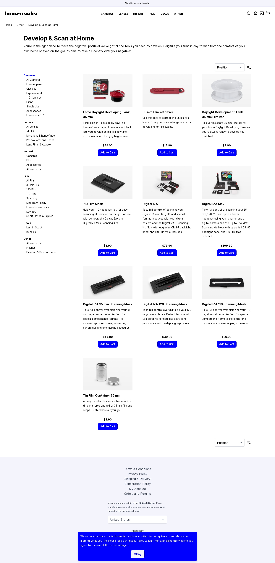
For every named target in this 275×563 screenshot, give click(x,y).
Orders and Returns (137, 493)
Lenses (123, 13)
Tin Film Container (101, 395)
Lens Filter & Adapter (39, 144)
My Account (137, 489)
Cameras (107, 13)
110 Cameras (34, 97)
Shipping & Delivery (137, 479)
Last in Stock (34, 227)
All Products (33, 169)
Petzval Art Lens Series (40, 140)
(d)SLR (30, 131)
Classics (31, 88)
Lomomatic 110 (35, 115)
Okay (137, 554)
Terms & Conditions (137, 469)
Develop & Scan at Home (41, 252)
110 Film (31, 193)
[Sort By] (230, 67)
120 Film (31, 189)
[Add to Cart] (108, 152)
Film (153, 13)
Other (178, 13)
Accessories (33, 110)
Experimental (34, 93)
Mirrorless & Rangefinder (41, 135)
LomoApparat (34, 84)
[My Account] (255, 13)
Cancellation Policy (137, 484)
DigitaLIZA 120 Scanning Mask (165, 304)
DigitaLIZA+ (151, 204)
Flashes (30, 247)
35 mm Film (33, 185)
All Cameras (33, 79)
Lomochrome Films (37, 207)
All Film (30, 180)
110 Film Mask (93, 204)
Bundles (31, 231)
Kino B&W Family (36, 202)
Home (8, 24)
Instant (139, 13)
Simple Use (32, 106)
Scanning (32, 198)
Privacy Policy (137, 474)
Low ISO (31, 211)
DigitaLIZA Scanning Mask (107, 304)
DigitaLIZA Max (213, 204)
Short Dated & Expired (39, 216)
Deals (165, 13)
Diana (29, 102)
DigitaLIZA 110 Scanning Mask (224, 304)
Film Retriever (158, 112)
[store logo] (21, 13)
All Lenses (32, 126)
